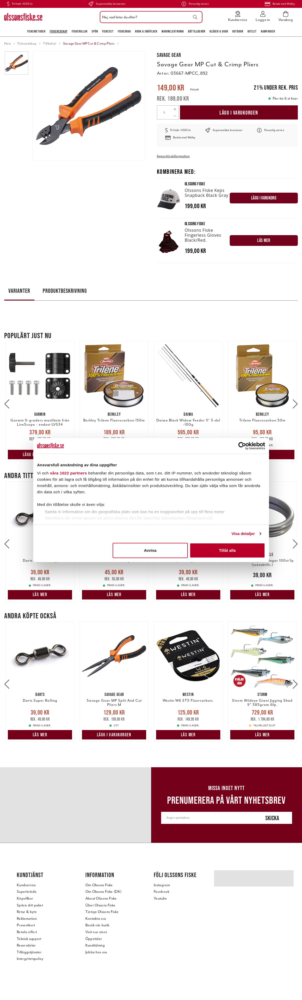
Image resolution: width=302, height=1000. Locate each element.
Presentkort (26, 925)
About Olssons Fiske (101, 898)
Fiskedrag (124, 31)
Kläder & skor (219, 31)
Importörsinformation (173, 156)
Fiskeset (108, 31)
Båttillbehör (196, 31)
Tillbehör (49, 43)
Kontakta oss (95, 918)
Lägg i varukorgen (238, 113)
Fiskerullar (79, 31)
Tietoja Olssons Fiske (102, 912)
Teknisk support (29, 939)
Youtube (160, 898)
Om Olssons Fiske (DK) (103, 891)
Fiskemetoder (36, 31)
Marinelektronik (173, 31)
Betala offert (27, 932)
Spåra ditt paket (30, 905)
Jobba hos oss (96, 952)
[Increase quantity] (174, 109)
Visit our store (96, 932)
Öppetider (93, 939)
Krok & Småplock (146, 31)
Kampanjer (268, 31)
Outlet (252, 31)
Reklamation (27, 918)
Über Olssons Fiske (100, 905)
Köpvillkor (25, 898)
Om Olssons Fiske (99, 885)
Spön (95, 31)
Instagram (162, 885)
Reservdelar (26, 945)
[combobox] (149, 17)
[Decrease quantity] (174, 115)
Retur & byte (27, 912)
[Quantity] (164, 112)
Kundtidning (95, 945)
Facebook (161, 891)
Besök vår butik (97, 925)
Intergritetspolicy (30, 958)
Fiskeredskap (59, 31)
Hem (7, 43)
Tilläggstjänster (29, 952)
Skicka (272, 817)
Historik (194, 89)
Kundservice (26, 885)
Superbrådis (27, 891)
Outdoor (237, 31)
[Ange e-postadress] (207, 818)
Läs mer (114, 454)
